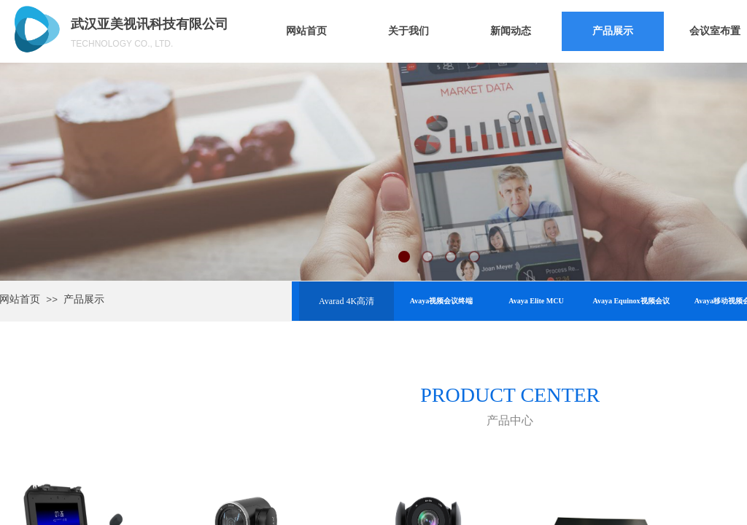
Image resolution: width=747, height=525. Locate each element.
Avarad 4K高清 (346, 301)
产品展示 (612, 31)
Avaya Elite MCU (535, 301)
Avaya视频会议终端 (441, 301)
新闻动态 (510, 31)
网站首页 (306, 31)
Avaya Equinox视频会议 (630, 301)
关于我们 (408, 31)
